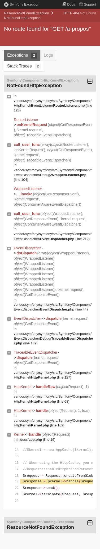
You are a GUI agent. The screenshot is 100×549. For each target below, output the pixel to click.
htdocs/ (30, 440)
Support (87, 4)
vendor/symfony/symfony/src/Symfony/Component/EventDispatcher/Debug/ (53, 338)
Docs (68, 4)
